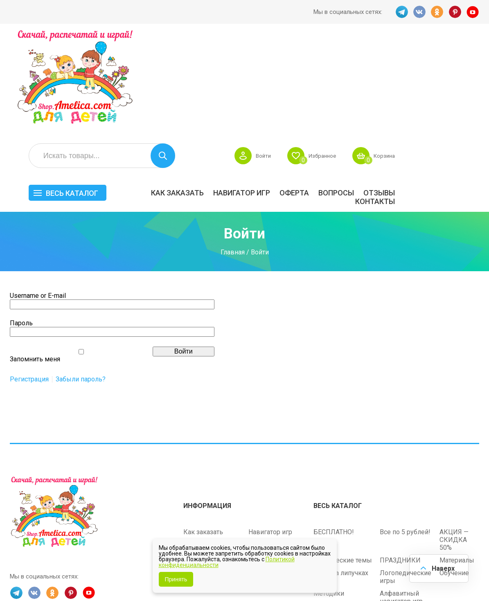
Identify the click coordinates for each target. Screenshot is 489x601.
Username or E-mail (38, 196)
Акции (193, 456)
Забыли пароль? (81, 279)
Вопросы (420, 92)
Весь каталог (156, 93)
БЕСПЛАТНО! (333, 431)
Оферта (378, 92)
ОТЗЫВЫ (463, 92)
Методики (328, 492)
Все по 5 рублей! (405, 431)
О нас (256, 469)
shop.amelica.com (135, 576)
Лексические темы (342, 459)
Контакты (459, 101)
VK (419, 12)
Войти (339, 55)
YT (473, 12)
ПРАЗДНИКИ (400, 459)
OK (437, 12)
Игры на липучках (340, 472)
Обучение (454, 472)
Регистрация (29, 279)
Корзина (467, 55)
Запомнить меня (35, 259)
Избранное (401, 55)
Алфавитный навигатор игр (401, 496)
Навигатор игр (325, 92)
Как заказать (261, 92)
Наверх (442, 568)
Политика (198, 481)
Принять (176, 579)
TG (401, 12)
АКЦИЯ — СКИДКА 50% (454, 438)
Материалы (456, 459)
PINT (455, 12)
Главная (233, 152)
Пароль (21, 223)
